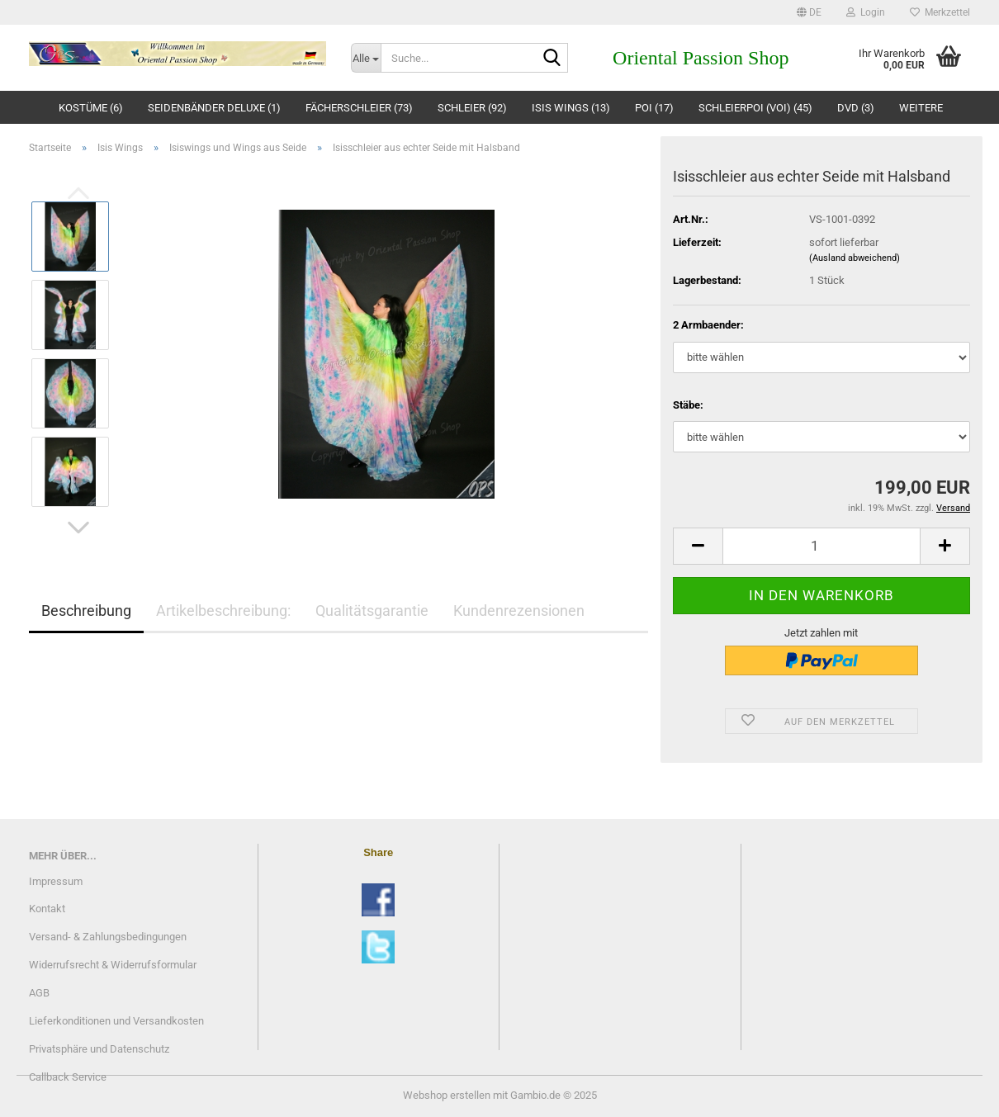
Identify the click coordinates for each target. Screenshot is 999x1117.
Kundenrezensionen (519, 610)
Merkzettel (940, 12)
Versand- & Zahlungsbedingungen (108, 936)
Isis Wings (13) (571, 108)
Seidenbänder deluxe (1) (214, 108)
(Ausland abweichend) (854, 258)
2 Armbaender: (708, 325)
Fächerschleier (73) (359, 108)
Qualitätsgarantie (371, 610)
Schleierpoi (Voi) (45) (755, 108)
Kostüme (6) (91, 108)
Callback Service (68, 1077)
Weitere (921, 108)
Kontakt (47, 908)
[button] (809, 12)
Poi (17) (654, 108)
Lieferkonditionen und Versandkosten (116, 1021)
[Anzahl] (821, 546)
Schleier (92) (472, 108)
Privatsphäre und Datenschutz (99, 1049)
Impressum (56, 881)
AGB (39, 993)
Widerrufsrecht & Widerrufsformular (112, 964)
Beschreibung (86, 610)
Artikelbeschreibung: (223, 610)
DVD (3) (855, 108)
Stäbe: (688, 405)
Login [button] (865, 12)
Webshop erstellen (446, 1095)
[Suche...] (366, 58)
